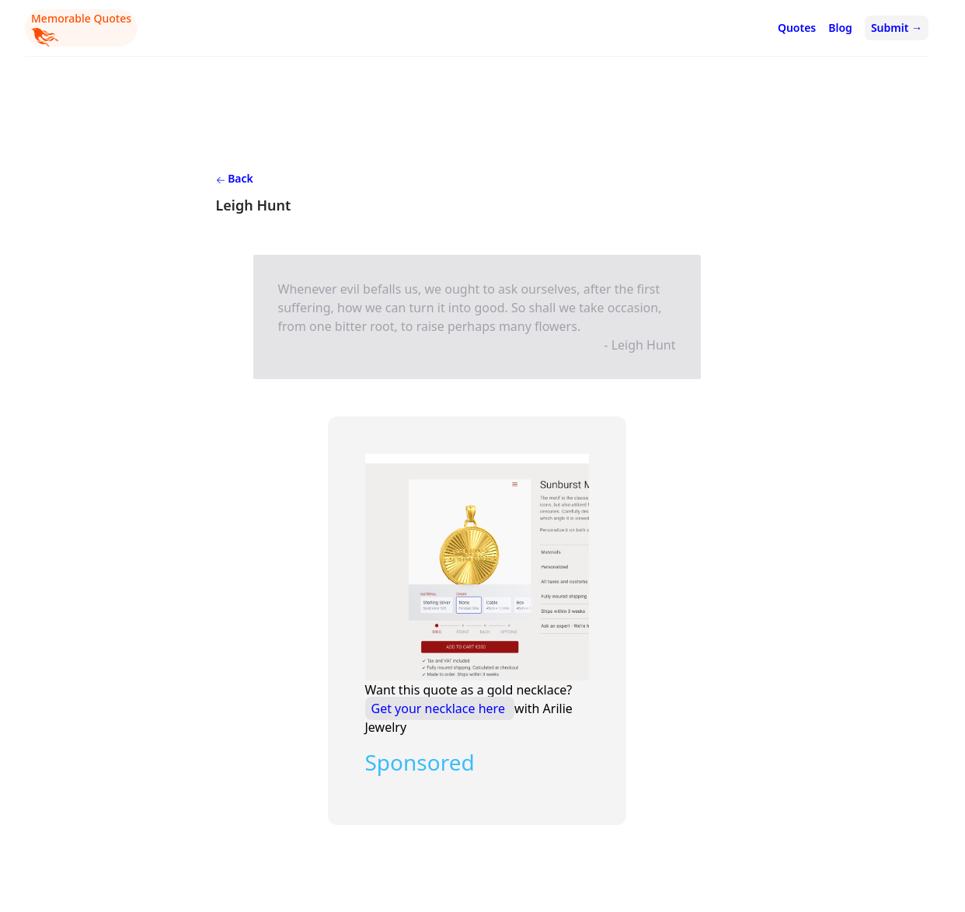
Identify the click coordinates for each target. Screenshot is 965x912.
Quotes (797, 27)
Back (234, 178)
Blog (840, 27)
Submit (896, 27)
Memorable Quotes (81, 29)
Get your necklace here (440, 708)
